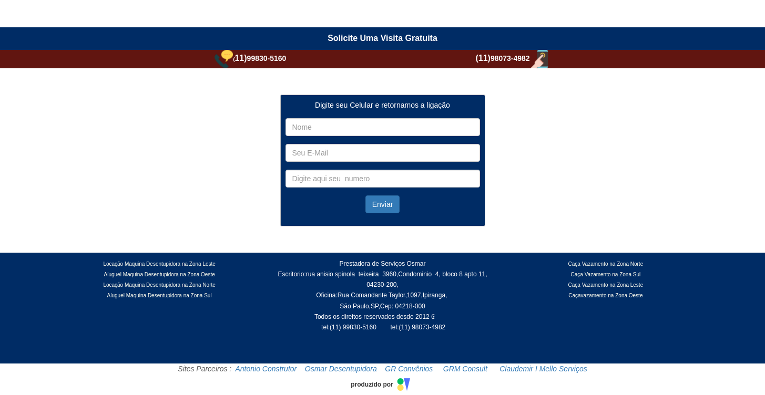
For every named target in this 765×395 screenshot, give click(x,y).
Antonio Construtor (266, 369)
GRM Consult (465, 369)
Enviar (382, 204)
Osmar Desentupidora (341, 369)
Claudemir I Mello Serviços (543, 369)
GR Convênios (409, 369)
